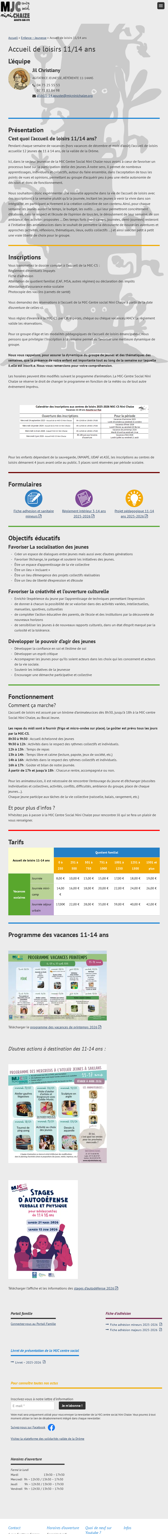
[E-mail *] (32, 1406)
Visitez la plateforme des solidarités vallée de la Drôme (47, 1438)
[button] (160, 5)
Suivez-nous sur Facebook (28, 1427)
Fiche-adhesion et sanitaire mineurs (34, 513)
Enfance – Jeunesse (33, 38)
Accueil (13, 38)
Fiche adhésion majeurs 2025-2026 (134, 1330)
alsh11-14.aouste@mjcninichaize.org (65, 95)
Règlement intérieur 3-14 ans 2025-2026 (84, 513)
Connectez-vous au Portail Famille (33, 1324)
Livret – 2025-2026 (28, 1362)
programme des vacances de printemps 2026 (63, 1027)
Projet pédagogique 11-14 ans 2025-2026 (134, 513)
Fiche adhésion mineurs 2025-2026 (134, 1324)
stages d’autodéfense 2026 (94, 1288)
